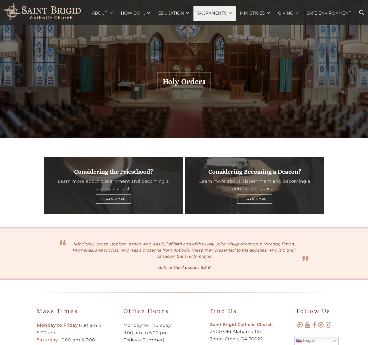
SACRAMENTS (214, 13)
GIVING (285, 13)
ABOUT (102, 13)
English (306, 341)
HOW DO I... (136, 13)
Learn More (113, 199)
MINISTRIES (255, 13)
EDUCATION (174, 13)
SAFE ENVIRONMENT (329, 13)
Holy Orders (184, 82)
